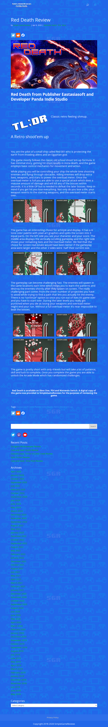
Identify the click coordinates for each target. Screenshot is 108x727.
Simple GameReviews (22, 25)
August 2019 (17, 651)
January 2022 (17, 557)
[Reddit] (18, 35)
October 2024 (17, 493)
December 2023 (18, 514)
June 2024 (16, 503)
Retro (56, 406)
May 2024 (16, 507)
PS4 (59, 25)
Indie (31, 406)
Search (93, 426)
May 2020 (16, 618)
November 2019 (19, 640)
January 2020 (17, 633)
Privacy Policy (53, 717)
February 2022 (18, 554)
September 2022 (19, 543)
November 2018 (19, 683)
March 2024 (17, 511)
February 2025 (18, 489)
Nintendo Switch (50, 25)
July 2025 (15, 486)
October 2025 (17, 478)
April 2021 (16, 579)
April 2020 (16, 622)
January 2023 (17, 532)
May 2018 (16, 694)
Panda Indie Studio (44, 406)
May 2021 (16, 575)
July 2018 (15, 687)
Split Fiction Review (20, 457)
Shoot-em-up (66, 406)
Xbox (64, 25)
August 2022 (17, 546)
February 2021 (18, 586)
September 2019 (19, 647)
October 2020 (17, 600)
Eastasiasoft (23, 406)
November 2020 (19, 597)
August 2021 (17, 568)
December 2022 (18, 536)
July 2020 (15, 611)
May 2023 (16, 529)
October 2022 (17, 539)
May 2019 (16, 661)
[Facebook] (23, 35)
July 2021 (15, 572)
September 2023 (19, 521)
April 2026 (16, 471)
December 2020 (18, 593)
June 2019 (16, 658)
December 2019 (18, 636)
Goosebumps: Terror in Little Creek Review (31, 453)
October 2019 (17, 643)
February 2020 (18, 629)
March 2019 (17, 668)
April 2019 (16, 665)
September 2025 (19, 482)
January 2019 (17, 676)
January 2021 (17, 590)
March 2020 (17, 626)
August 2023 (17, 525)
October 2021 (17, 564)
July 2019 (15, 654)
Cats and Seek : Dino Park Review (27, 460)
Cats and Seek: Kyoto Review (24, 450)
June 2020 (16, 615)
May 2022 (16, 550)
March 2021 (17, 582)
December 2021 (18, 561)
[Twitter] (13, 35)
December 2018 (18, 679)
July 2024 (15, 500)
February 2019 (18, 672)
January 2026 (17, 475)
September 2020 (19, 604)
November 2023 (19, 518)
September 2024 (19, 496)
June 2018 (16, 690)
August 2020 (17, 607)
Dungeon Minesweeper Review (26, 446)
